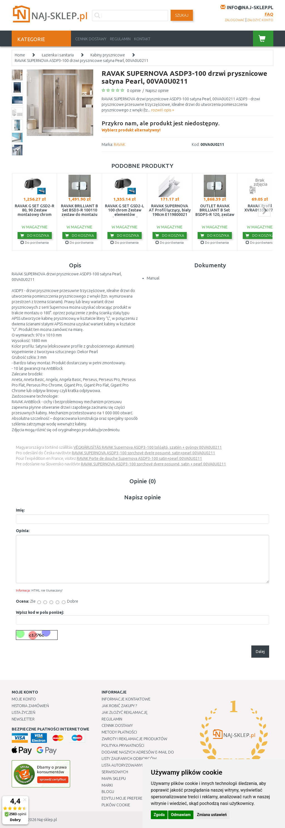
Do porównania (35, 242)
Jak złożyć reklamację (125, 712)
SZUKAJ (181, 15)
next (264, 210)
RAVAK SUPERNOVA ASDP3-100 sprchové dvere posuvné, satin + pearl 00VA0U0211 (153, 464)
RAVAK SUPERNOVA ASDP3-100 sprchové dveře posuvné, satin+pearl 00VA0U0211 (143, 453)
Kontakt (142, 39)
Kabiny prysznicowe (107, 55)
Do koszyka (34, 235)
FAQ (269, 14)
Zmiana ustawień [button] (212, 814)
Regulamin (120, 39)
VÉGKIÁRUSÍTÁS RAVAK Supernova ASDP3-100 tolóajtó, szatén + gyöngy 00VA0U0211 (147, 447)
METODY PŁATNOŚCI (119, 732)
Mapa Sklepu (114, 778)
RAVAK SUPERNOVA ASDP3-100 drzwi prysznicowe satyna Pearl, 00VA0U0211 (81, 60)
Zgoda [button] (159, 814)
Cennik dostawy (90, 39)
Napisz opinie (157, 90)
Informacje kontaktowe (126, 699)
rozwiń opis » (162, 110)
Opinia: (23, 530)
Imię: (20, 510)
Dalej (260, 651)
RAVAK (119, 144)
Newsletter (23, 719)
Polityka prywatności (123, 745)
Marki (107, 785)
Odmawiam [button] (181, 814)
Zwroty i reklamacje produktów (134, 739)
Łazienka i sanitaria (58, 55)
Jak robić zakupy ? (119, 706)
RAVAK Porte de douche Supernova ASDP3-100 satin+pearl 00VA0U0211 (139, 458)
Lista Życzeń (23, 712)
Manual (153, 278)
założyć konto (260, 20)
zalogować (235, 20)
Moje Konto (24, 699)
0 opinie (134, 90)
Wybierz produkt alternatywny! (161, 125)
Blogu (108, 791)
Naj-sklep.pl (47, 819)
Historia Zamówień (30, 706)
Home (20, 55)
